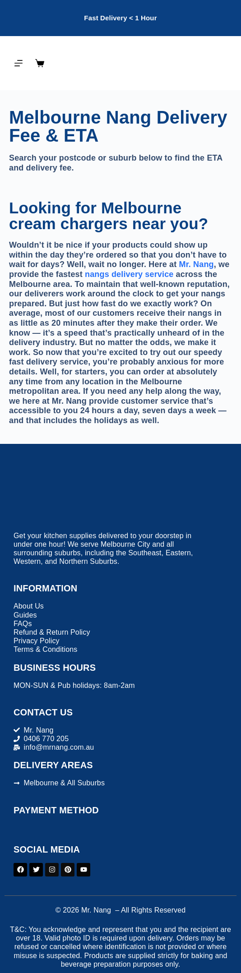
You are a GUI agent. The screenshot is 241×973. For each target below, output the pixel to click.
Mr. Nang (196, 264)
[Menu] (18, 63)
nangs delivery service (129, 274)
